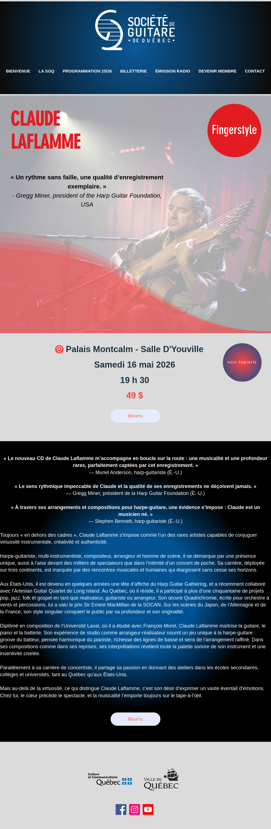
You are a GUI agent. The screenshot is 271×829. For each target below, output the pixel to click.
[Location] (59, 349)
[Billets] (135, 416)
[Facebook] (121, 809)
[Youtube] (148, 809)
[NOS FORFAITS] (242, 362)
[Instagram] (134, 809)
